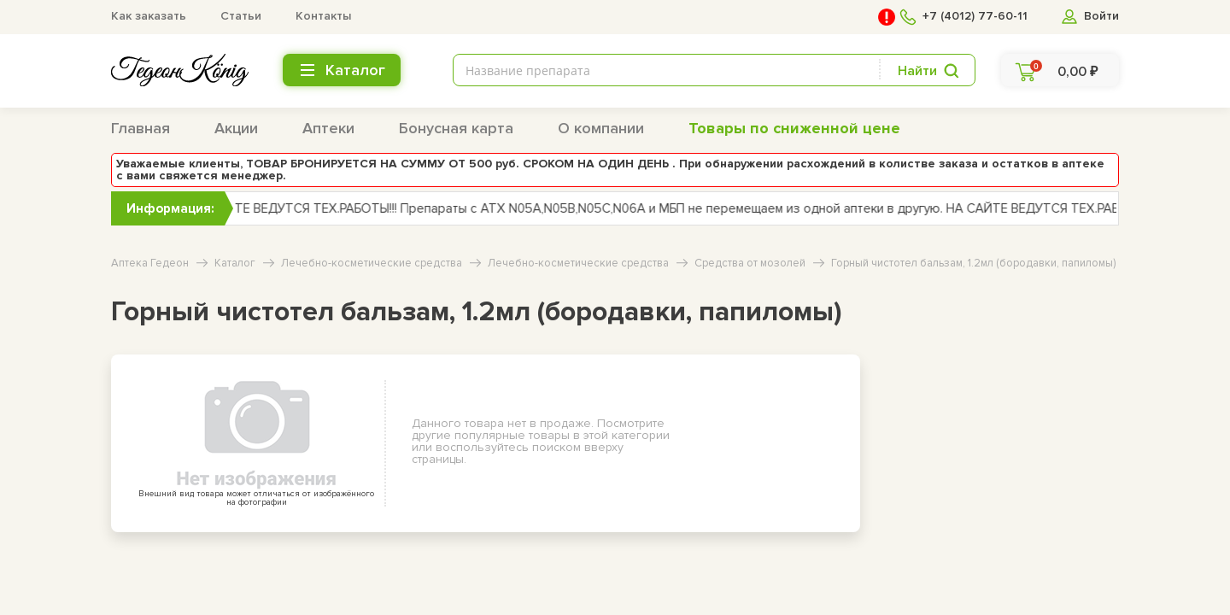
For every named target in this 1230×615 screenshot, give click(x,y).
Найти (917, 70)
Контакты (323, 16)
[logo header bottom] (180, 70)
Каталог (234, 263)
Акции (236, 128)
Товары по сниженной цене (794, 128)
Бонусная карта (456, 128)
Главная (140, 128)
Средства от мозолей (749, 263)
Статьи (240, 16)
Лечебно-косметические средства (371, 263)
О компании (601, 128)
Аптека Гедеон (150, 263)
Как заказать (148, 16)
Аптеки (328, 128)
